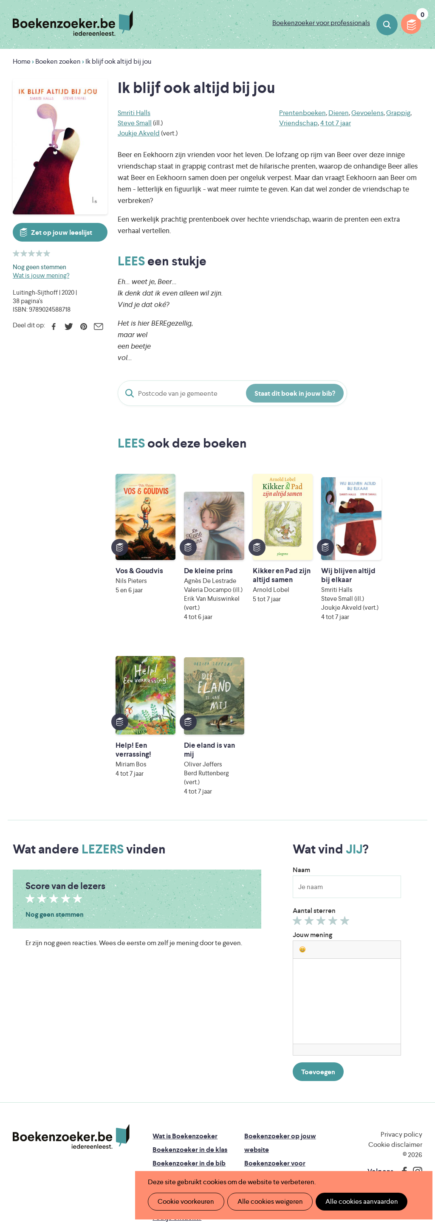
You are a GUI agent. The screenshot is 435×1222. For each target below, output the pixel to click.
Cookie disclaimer (395, 1005)
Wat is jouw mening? (41, 275)
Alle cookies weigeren (267, 1201)
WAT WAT (229, 1139)
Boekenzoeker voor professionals (321, 22)
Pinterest (83, 326)
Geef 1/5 (298, 783)
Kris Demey (291, 1151)
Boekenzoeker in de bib (189, 1024)
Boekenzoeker (73, 23)
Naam (301, 730)
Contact (257, 1065)
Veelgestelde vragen (183, 1065)
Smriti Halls (134, 112)
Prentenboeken (302, 112)
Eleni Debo (216, 1151)
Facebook (53, 326)
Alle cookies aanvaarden (357, 1201)
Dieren (338, 112)
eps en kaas (368, 1151)
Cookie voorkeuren (185, 1201)
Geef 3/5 (322, 783)
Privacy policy (401, 995)
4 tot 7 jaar (335, 122)
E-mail (98, 326)
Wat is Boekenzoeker (185, 997)
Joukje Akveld (139, 133)
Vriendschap (298, 122)
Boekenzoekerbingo (184, 1037)
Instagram (414, 1032)
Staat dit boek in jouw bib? (294, 393)
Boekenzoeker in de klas (190, 1010)
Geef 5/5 (346, 783)
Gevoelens (367, 112)
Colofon (257, 1051)
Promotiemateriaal (181, 1051)
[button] (302, 810)
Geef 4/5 (334, 783)
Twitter (68, 326)
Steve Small (135, 122)
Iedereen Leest (275, 1104)
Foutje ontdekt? (177, 1078)
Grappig (398, 112)
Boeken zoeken (387, 24)
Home (22, 61)
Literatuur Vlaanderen (200, 1116)
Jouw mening (312, 795)
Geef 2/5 (310, 783)
